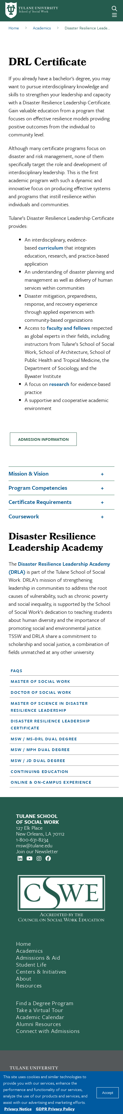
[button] (60, 670)
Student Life (31, 964)
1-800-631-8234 (32, 839)
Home (23, 944)
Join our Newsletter (37, 851)
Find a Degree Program (45, 1003)
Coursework (24, 516)
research (59, 384)
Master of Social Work (40, 681)
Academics (29, 951)
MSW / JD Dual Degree (38, 760)
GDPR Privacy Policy (55, 1109)
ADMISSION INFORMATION (43, 439)
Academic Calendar (40, 1017)
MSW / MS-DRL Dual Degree (44, 739)
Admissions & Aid (38, 958)
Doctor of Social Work (41, 692)
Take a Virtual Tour (39, 1010)
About (23, 978)
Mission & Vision (29, 473)
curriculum (50, 247)
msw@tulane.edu (34, 845)
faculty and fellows (68, 327)
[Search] (114, 8)
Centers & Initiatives (41, 971)
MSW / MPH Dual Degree (40, 749)
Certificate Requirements (40, 502)
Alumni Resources (38, 1024)
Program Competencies (38, 488)
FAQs (16, 670)
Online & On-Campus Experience (51, 782)
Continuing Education (39, 771)
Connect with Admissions (48, 1031)
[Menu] (114, 15)
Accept (107, 1093)
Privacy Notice (18, 1109)
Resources (29, 985)
